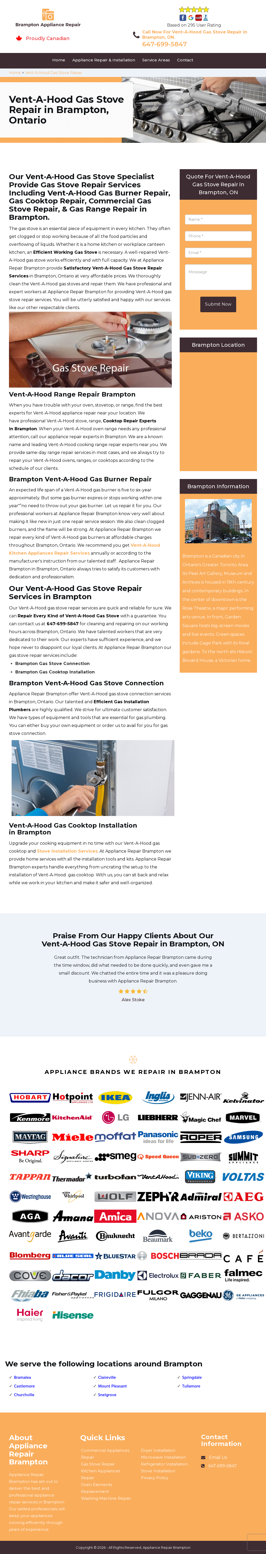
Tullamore (191, 1386)
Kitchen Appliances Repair (100, 1474)
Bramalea (22, 1377)
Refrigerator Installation (164, 1464)
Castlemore (24, 1386)
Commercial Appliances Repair (105, 1454)
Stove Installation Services (67, 851)
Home (58, 59)
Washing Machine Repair (106, 1498)
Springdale (192, 1377)
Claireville (107, 1377)
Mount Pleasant (112, 1386)
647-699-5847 (164, 44)
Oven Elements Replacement (96, 1488)
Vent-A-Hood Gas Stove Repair (53, 72)
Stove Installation (158, 1470)
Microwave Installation (163, 1457)
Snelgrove (107, 1395)
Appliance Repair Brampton (167, 1547)
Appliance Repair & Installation (103, 59)
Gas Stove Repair (98, 1464)
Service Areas (156, 59)
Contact (185, 59)
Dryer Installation (158, 1450)
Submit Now (218, 304)
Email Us (218, 1457)
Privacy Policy (154, 1477)
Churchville (24, 1395)
